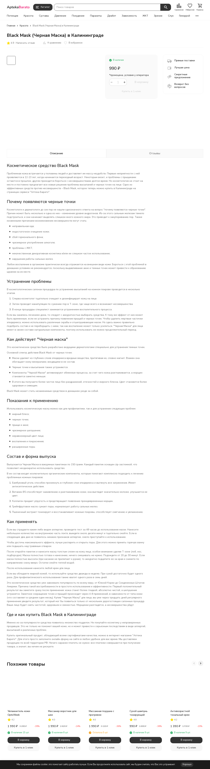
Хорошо (187, 764)
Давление (60, 15)
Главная (11, 25)
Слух (170, 15)
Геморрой (184, 15)
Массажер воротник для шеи (62, 713)
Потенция (12, 15)
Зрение (158, 15)
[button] (194, 663)
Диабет (111, 15)
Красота (28, 15)
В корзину (141, 82)
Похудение (78, 15)
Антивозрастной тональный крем (180, 713)
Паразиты (96, 15)
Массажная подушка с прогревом (101, 713)
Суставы (44, 15)
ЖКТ (145, 15)
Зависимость (129, 15)
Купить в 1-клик (131, 91)
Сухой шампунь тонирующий (138, 713)
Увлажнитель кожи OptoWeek (19, 713)
